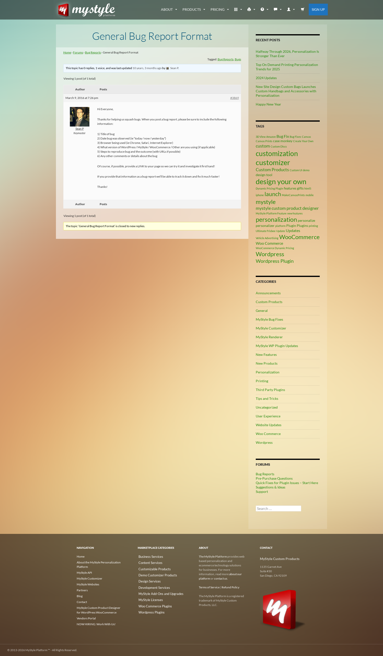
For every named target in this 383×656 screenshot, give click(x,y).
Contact (82, 602)
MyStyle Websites (88, 584)
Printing (262, 381)
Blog (80, 596)
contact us (220, 578)
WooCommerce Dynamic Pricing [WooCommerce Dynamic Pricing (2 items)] (275, 248)
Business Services (149, 556)
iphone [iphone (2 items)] (260, 195)
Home (67, 52)
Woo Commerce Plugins (153, 603)
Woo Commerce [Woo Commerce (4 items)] (269, 243)
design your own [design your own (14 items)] (281, 181)
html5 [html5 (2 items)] (307, 188)
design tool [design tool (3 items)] (264, 175)
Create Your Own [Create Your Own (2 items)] (303, 141)
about (167, 9)
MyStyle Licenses (148, 597)
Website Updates (268, 425)
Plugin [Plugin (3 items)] (291, 225)
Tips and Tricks (267, 398)
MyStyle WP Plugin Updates (277, 346)
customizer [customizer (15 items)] (273, 162)
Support (262, 491)
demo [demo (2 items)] (306, 170)
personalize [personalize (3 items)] (306, 220)
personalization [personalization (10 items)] (276, 219)
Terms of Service (209, 587)
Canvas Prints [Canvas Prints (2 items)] (264, 141)
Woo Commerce (268, 434)
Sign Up (318, 9)
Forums (78, 52)
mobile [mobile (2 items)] (310, 195)
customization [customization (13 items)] (277, 153)
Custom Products (269, 302)
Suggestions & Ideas (270, 487)
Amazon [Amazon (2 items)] (271, 136)
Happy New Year (268, 104)
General (262, 310)
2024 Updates (266, 78)
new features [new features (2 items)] (295, 213)
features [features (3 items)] (290, 188)
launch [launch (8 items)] (273, 193)
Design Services (148, 580)
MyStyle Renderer (269, 337)
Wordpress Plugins (150, 609)
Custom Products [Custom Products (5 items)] (272, 169)
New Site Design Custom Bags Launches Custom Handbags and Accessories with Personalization (286, 91)
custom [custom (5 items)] (263, 145)
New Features (266, 354)
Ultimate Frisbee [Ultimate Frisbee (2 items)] (266, 231)
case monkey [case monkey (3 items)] (282, 141)
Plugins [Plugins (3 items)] (302, 225)
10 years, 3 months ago (147, 68)
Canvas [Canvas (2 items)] (306, 136)
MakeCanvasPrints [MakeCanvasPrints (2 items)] (293, 195)
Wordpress (264, 442)
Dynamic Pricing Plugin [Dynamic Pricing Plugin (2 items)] (269, 188)
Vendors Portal (86, 618)
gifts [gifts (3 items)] (300, 188)
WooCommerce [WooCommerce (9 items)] (299, 236)
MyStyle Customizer (271, 328)
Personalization (267, 372)
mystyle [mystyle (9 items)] (266, 201)
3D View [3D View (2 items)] (261, 136)
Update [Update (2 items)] (280, 231)
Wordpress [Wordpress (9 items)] (270, 253)
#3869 (234, 98)
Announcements (268, 293)
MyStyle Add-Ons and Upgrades (158, 591)
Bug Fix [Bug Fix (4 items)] (283, 136)
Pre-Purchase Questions (274, 478)
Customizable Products (153, 568)
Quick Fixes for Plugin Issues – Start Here (287, 483)
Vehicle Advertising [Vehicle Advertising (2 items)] (267, 238)
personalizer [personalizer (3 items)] (265, 225)
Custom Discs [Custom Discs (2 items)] (279, 146)
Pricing (217, 9)
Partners (82, 590)
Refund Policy (230, 587)
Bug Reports (93, 52)
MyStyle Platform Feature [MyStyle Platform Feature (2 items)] (271, 213)
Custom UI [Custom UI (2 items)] (296, 170)
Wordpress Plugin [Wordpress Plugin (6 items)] (275, 261)
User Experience (268, 416)
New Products (266, 363)
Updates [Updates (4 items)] (293, 230)
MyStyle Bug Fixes (269, 319)
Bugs (238, 59)
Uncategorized (267, 407)
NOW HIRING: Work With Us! (96, 624)
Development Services (152, 586)
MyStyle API (84, 572)
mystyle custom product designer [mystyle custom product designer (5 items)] (287, 208)
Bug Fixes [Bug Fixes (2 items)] (295, 136)
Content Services (148, 562)
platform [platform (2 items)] (280, 225)
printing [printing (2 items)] (313, 225)
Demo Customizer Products (155, 574)
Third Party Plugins (270, 390)
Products (191, 9)
